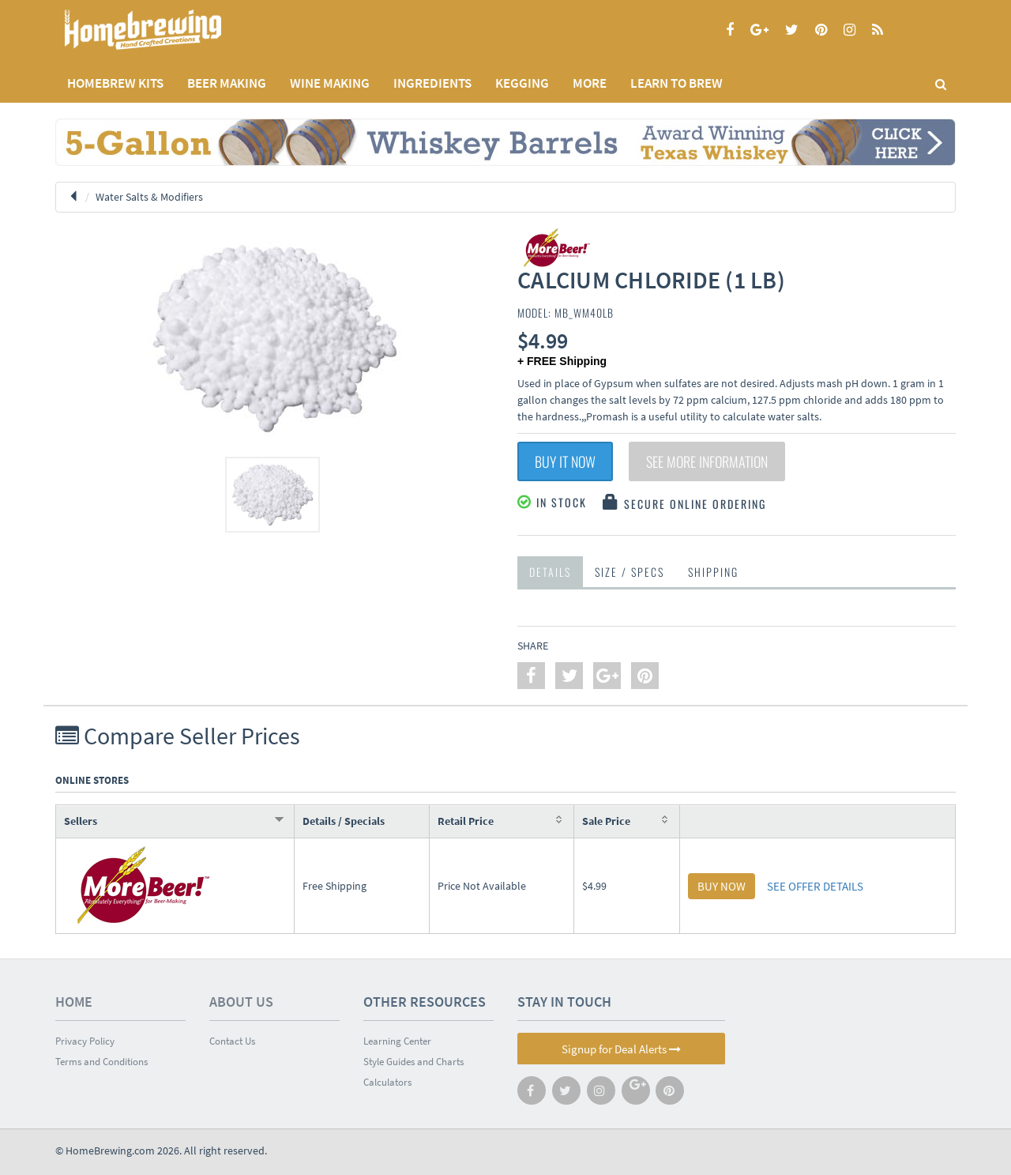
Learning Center (397, 1041)
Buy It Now (565, 461)
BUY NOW (721, 886)
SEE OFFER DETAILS (815, 886)
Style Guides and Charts (413, 1061)
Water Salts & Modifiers (149, 197)
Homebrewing (166, 29)
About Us (241, 1001)
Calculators (387, 1082)
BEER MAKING (226, 83)
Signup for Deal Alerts (621, 1048)
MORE (590, 83)
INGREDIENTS (432, 83)
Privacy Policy (85, 1041)
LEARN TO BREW (676, 83)
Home (73, 1001)
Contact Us (232, 1041)
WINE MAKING (330, 83)
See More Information (707, 461)
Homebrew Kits (115, 83)
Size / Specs (629, 571)
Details (550, 571)
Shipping (713, 571)
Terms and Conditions (101, 1061)
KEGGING (522, 83)
